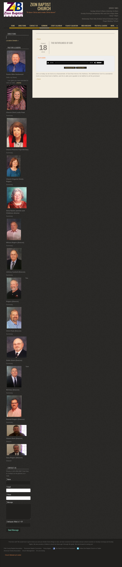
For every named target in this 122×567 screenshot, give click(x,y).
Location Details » (12, 40)
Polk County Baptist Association (13, 548)
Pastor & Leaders (101, 25)
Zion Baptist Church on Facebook (64, 548)
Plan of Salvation (72, 25)
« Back (38, 39)
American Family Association (12, 550)
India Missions (86, 25)
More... (113, 25)
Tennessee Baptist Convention (33, 548)
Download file (69, 68)
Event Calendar (56, 25)
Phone (8, 494)
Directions (22, 25)
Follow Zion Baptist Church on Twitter (89, 548)
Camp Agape (47, 548)
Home (13, 25)
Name (8, 479)
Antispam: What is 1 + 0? (14, 521)
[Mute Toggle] (95, 63)
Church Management (28, 550)
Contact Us (34, 25)
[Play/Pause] (48, 63)
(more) (19, 83)
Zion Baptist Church (40, 6)
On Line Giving (40, 550)
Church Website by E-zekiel (13, 555)
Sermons (44, 25)
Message (9, 502)
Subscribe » (81, 68)
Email (8, 487)
